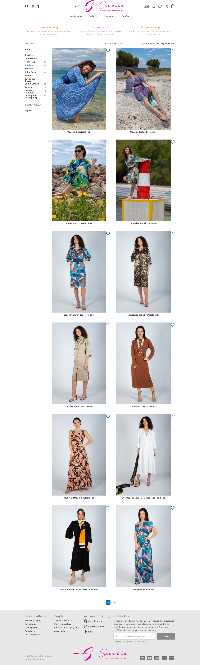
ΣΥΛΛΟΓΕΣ (30, 43)
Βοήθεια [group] (126, 16)
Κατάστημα (30, 624)
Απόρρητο (30, 631)
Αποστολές (59, 631)
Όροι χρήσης (31, 627)
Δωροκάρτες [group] (110, 16)
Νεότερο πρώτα (157, 43)
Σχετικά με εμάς (33, 620)
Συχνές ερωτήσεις (63, 620)
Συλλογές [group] (93, 16)
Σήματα (28, 111)
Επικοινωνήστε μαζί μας (66, 627)
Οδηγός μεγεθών (62, 624)
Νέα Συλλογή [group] (76, 16)
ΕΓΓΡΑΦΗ (166, 636)
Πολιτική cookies (33, 635)
